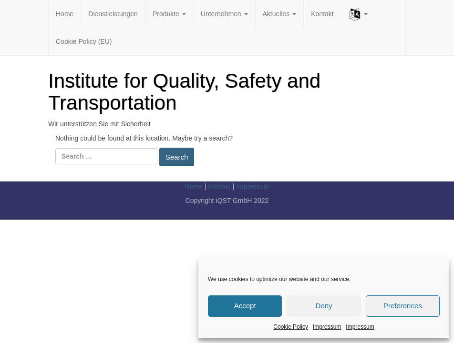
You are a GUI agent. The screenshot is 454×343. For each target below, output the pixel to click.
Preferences (402, 306)
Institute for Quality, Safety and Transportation (184, 92)
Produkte (169, 14)
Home (64, 14)
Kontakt (322, 14)
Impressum (327, 326)
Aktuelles (280, 14)
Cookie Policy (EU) (84, 41)
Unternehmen (224, 14)
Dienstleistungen (113, 14)
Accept (245, 306)
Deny (323, 306)
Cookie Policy (290, 326)
